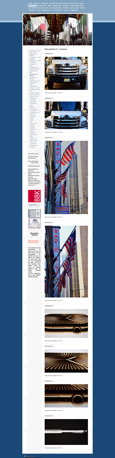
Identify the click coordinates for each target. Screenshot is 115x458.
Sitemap (32, 456)
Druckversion (27, 456)
